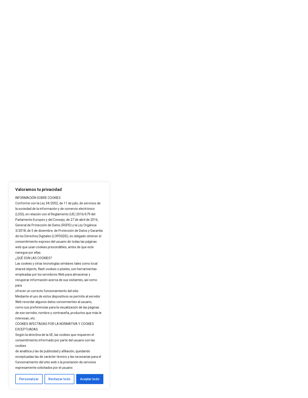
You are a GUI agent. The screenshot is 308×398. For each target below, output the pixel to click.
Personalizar (29, 379)
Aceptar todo (89, 379)
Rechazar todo (59, 379)
